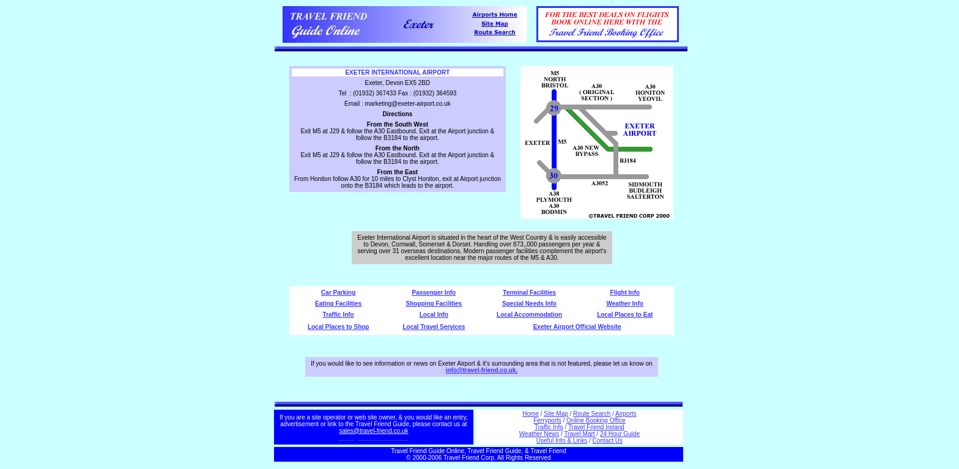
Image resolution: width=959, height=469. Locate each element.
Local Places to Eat (625, 314)
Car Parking (338, 292)
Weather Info (625, 303)
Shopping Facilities (434, 303)
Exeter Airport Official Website (577, 326)
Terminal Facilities (529, 292)
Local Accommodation (529, 314)
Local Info (434, 314)
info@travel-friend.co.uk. (482, 370)
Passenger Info (434, 292)
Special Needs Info (529, 303)
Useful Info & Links (561, 440)
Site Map (556, 413)
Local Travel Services (433, 326)
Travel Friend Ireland (596, 427)
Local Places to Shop (338, 326)
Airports (625, 413)
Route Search (591, 413)
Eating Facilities (338, 303)
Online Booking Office (596, 420)
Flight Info (625, 292)
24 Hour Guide (620, 433)
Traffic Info (338, 314)
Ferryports (547, 420)
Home (530, 413)
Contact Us (608, 440)
